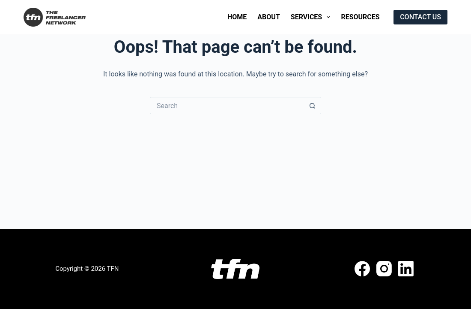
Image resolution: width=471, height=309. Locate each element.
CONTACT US (420, 17)
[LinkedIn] (406, 268)
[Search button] (312, 105)
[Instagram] (384, 268)
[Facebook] (362, 268)
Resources (360, 17)
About (268, 17)
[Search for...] (227, 105)
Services (312, 17)
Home (237, 17)
